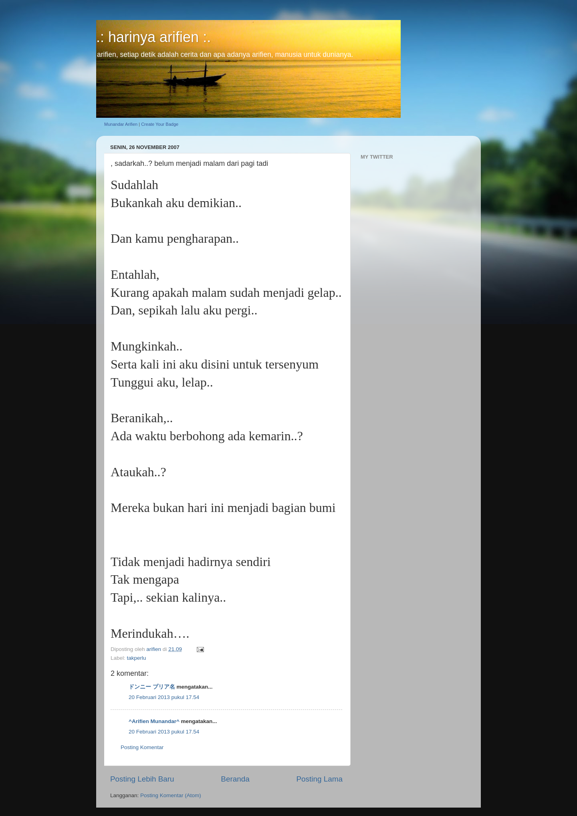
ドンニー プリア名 (152, 687)
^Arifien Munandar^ (154, 721)
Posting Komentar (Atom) (170, 795)
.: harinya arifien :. (153, 37)
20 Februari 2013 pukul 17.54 (164, 697)
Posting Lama (319, 779)
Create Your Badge (159, 124)
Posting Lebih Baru (142, 779)
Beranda (235, 779)
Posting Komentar (142, 747)
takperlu (136, 658)
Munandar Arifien (120, 124)
